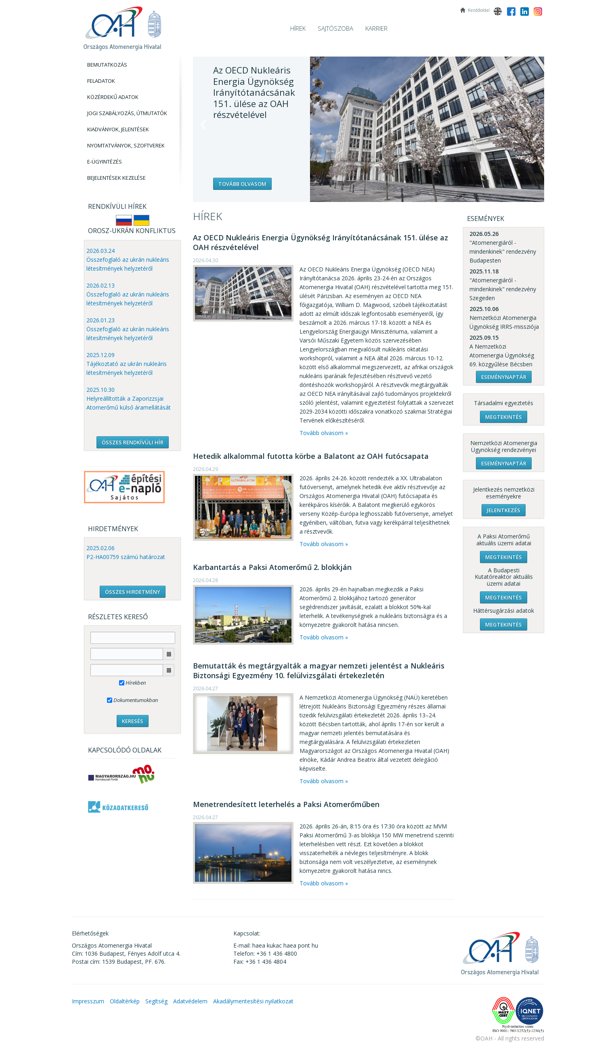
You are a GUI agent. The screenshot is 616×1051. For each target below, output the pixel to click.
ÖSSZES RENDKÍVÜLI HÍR (132, 442)
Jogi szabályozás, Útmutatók (127, 113)
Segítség (156, 1001)
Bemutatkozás (107, 64)
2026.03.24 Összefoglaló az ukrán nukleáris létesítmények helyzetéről (127, 259)
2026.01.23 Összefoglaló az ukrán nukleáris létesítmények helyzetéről (127, 329)
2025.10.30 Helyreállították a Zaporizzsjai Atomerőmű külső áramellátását (128, 398)
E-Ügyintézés (104, 161)
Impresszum (88, 1001)
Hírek (298, 28)
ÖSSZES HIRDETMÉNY (132, 591)
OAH (122, 25)
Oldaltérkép (125, 1001)
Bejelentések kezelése (116, 177)
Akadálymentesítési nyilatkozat (253, 1001)
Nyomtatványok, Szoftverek (126, 145)
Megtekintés (503, 416)
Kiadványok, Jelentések (118, 129)
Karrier (376, 28)
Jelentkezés (503, 510)
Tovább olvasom (242, 183)
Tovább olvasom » (324, 433)
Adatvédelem (190, 1001)
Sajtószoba (335, 28)
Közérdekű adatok (112, 97)
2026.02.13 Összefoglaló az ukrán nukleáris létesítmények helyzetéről (127, 294)
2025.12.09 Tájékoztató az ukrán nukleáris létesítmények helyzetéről (126, 363)
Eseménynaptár (503, 376)
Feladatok (101, 80)
